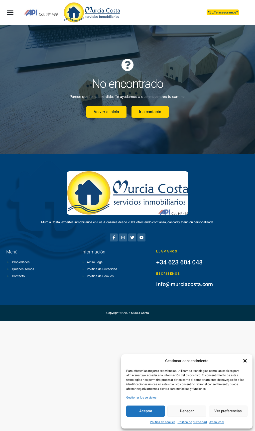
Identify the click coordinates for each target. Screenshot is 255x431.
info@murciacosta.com (184, 284)
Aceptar (145, 411)
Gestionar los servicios (141, 397)
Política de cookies (162, 422)
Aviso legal (216, 422)
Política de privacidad (192, 422)
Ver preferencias (228, 411)
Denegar (187, 411)
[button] (245, 360)
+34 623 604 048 (179, 262)
